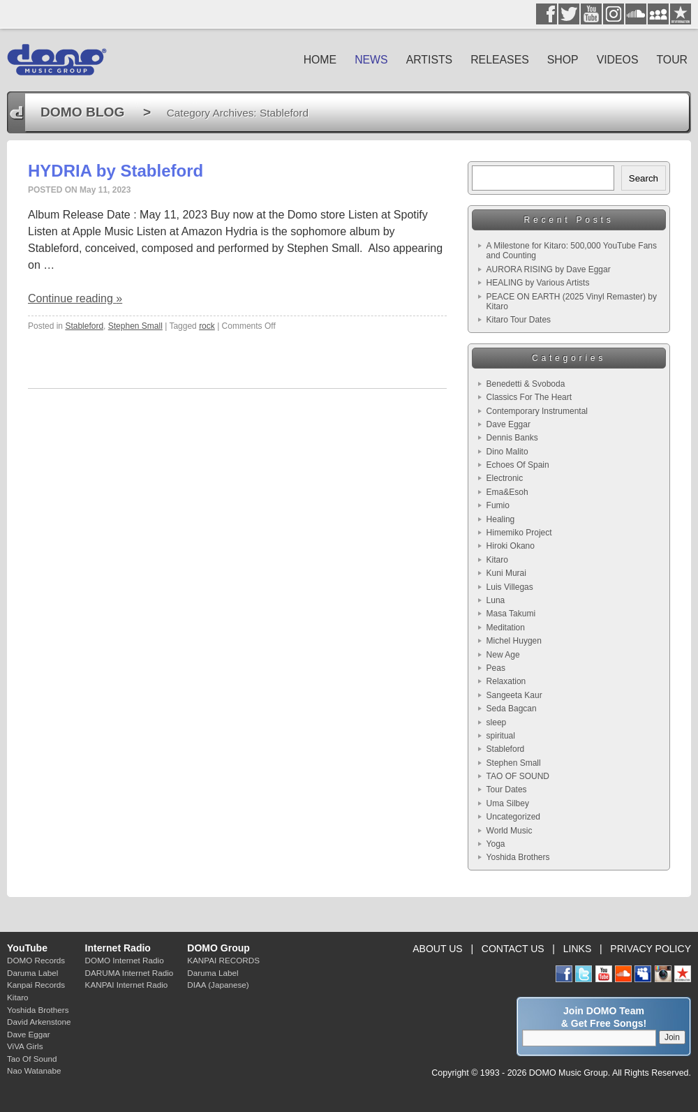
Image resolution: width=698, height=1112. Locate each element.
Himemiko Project (519, 533)
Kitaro (497, 560)
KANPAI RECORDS (223, 960)
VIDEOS (618, 60)
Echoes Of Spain (518, 465)
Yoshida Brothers (518, 857)
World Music (510, 831)
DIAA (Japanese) (217, 984)
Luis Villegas (510, 587)
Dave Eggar (508, 424)
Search (643, 178)
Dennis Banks (512, 438)
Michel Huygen (514, 641)
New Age (503, 655)
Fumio (498, 505)
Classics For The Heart (529, 397)
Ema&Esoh (507, 492)
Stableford (84, 326)
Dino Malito (507, 452)
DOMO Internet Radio (124, 960)
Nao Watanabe (34, 1070)
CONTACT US (513, 948)
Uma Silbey (508, 803)
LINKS (577, 948)
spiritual (501, 736)
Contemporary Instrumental (537, 411)
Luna (496, 600)
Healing (501, 519)
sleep (497, 722)
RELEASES (499, 60)
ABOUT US (437, 948)
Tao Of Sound (32, 1058)
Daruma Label (32, 972)
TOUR (672, 60)
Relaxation (506, 681)
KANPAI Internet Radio (126, 984)
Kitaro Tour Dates (519, 320)
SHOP (563, 60)
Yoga (496, 844)
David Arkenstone (39, 1021)
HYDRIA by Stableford (115, 170)
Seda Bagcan (512, 708)
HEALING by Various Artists (538, 283)
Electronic (505, 478)
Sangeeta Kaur (514, 695)
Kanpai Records (36, 984)
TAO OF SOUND (518, 776)
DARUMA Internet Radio (129, 972)
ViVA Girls (25, 1046)
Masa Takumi (511, 613)
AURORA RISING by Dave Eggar (549, 269)
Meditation (506, 627)
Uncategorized (513, 817)
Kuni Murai (506, 573)
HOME (320, 60)
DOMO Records (36, 960)
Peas (496, 668)
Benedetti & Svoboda (526, 384)
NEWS (371, 60)
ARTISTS (429, 60)
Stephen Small (135, 326)
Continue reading (75, 298)
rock (207, 326)
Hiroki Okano (511, 546)
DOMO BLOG (82, 112)
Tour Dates (507, 789)
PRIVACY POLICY (650, 948)
